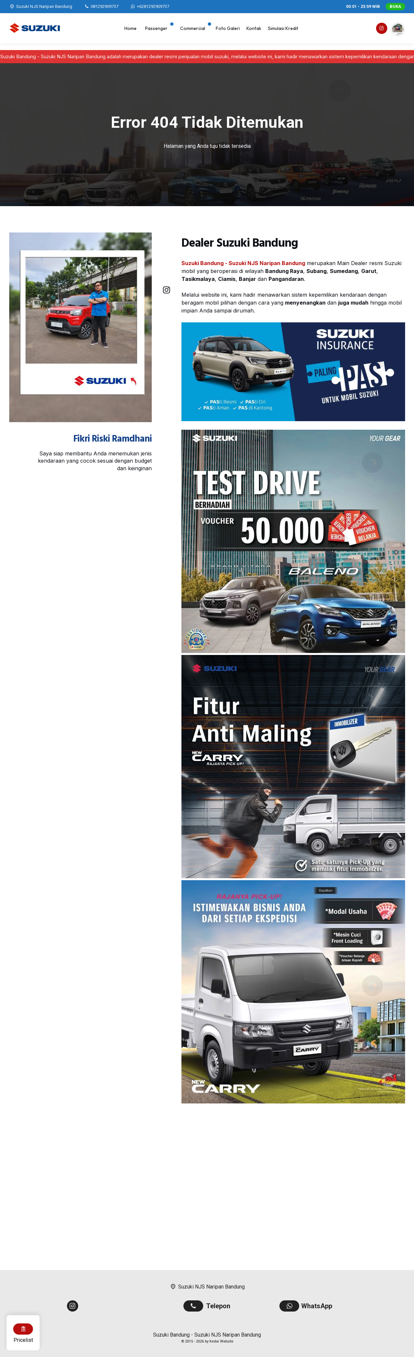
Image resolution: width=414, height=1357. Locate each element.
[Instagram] (381, 29)
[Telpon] (101, 6)
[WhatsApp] (149, 6)
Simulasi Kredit (283, 28)
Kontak (253, 28)
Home (130, 28)
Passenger (156, 28)
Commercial (192, 28)
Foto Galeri (228, 28)
